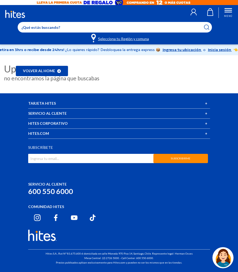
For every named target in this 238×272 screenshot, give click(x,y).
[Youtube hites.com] (74, 217)
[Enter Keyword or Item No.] (115, 27)
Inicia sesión (220, 49)
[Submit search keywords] (210, 27)
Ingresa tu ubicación (182, 49)
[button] (194, 12)
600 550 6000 (50, 191)
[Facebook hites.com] (55, 217)
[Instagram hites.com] (37, 217)
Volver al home (42, 70)
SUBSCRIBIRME (180, 158)
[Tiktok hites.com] (92, 217)
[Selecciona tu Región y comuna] (120, 38)
